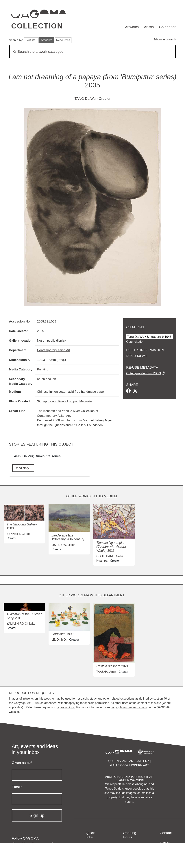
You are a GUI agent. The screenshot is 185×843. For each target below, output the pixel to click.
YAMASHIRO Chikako (21, 623)
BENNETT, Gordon (19, 533)
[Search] (92, 52)
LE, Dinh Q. (59, 639)
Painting (42, 369)
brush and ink (46, 379)
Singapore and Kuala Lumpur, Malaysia (64, 401)
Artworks (132, 27)
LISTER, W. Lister (63, 544)
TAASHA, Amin (106, 671)
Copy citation (135, 341)
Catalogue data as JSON (143, 373)
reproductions (66, 707)
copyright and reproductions (129, 707)
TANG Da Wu (85, 98)
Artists (149, 27)
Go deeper (167, 27)
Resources (63, 40)
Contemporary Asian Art (53, 350)
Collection (37, 26)
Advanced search (164, 39)
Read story (22, 468)
